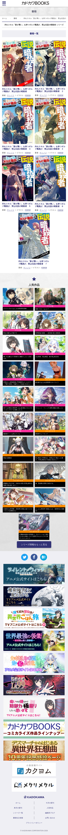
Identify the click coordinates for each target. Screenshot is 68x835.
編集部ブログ (50, 813)
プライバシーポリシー (34, 823)
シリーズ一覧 (18, 813)
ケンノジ (10, 95)
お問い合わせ (50, 818)
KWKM (28, 95)
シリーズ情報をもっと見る (34, 544)
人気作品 (50, 808)
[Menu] (4, 3)
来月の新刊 (18, 808)
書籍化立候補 (18, 818)
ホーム (4, 18)
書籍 (15, 18)
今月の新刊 (50, 803)
